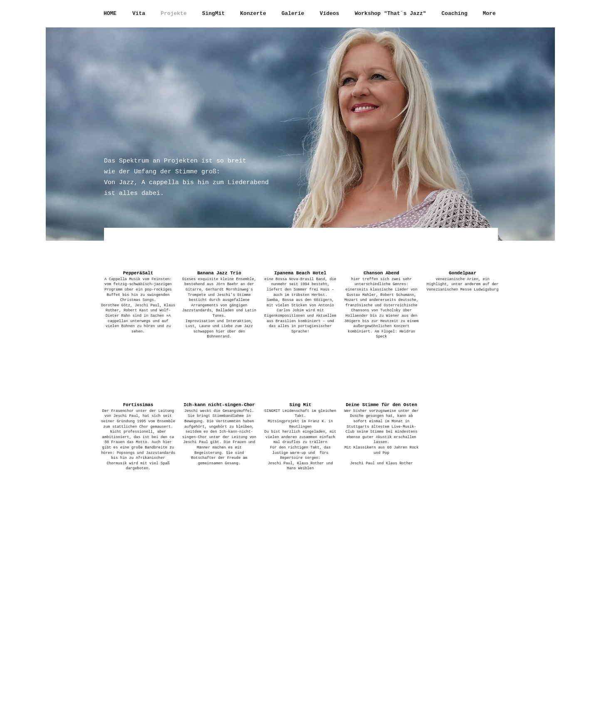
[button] (138, 290)
